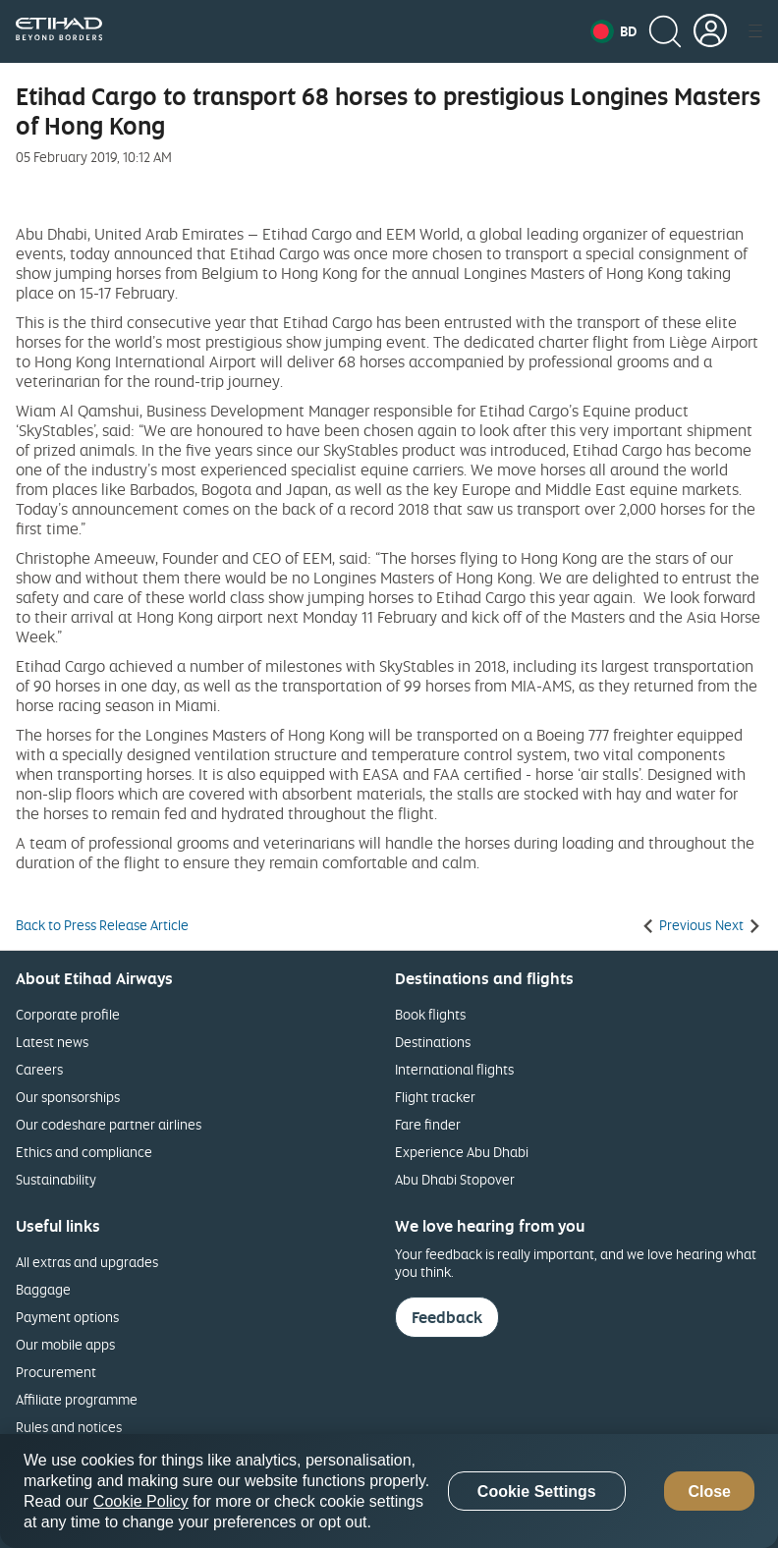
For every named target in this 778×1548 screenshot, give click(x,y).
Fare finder (428, 1124)
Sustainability (56, 1179)
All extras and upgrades (87, 1261)
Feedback (447, 1317)
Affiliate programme (77, 1399)
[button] (613, 31)
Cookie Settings (536, 1491)
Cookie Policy (141, 1501)
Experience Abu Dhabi (461, 1151)
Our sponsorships (68, 1096)
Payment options (67, 1316)
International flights (454, 1069)
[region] (389, 1491)
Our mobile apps (65, 1344)
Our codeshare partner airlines (108, 1124)
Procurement (56, 1371)
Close (709, 1491)
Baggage (43, 1289)
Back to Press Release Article (102, 925)
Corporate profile (68, 1014)
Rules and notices (69, 1426)
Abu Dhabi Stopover (455, 1179)
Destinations (433, 1041)
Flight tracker (435, 1096)
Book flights (430, 1014)
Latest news (52, 1041)
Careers (39, 1069)
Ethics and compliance (84, 1151)
